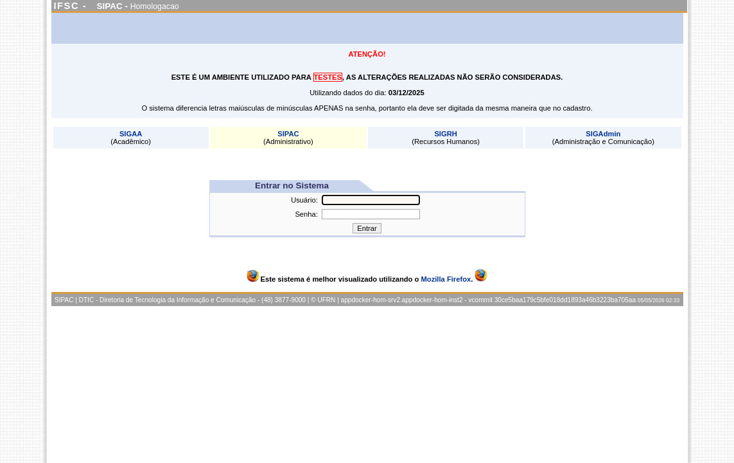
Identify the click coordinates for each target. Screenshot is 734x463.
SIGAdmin (603, 134)
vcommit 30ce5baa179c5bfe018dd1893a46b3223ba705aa (552, 300)
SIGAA (130, 134)
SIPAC (288, 134)
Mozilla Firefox (446, 279)
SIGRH (445, 134)
